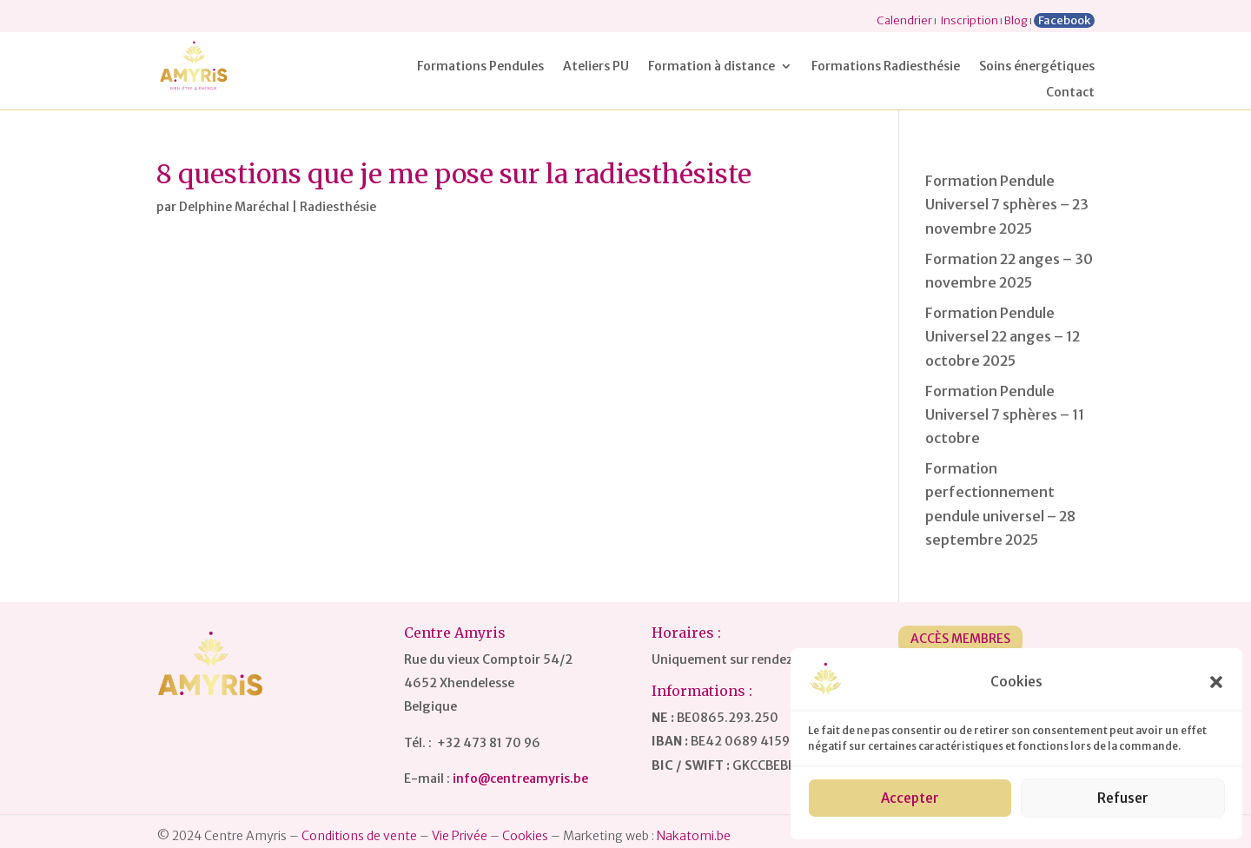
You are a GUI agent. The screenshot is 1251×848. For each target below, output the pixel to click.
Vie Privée (459, 836)
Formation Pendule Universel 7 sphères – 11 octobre (1004, 414)
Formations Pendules (480, 67)
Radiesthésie (338, 207)
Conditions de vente (359, 836)
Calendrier (904, 20)
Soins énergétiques (1037, 67)
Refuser (1122, 798)
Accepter (910, 798)
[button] (1216, 682)
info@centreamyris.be (520, 778)
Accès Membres (960, 638)
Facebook (1064, 20)
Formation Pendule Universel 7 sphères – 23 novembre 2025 (1007, 204)
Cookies (525, 836)
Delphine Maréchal (234, 207)
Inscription (969, 20)
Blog (1016, 20)
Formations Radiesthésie (885, 67)
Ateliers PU (596, 67)
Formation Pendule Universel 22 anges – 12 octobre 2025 (1002, 336)
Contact (1070, 93)
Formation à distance (711, 67)
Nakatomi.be (694, 836)
